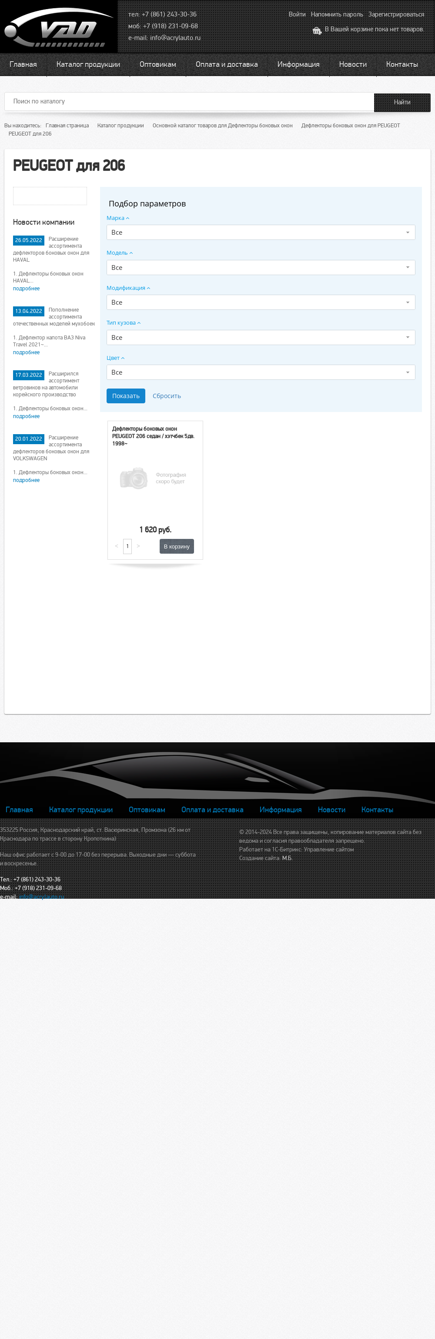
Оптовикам (158, 64)
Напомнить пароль (337, 14)
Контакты (402, 64)
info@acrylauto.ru (175, 37)
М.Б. (287, 858)
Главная (23, 64)
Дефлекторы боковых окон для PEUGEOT (350, 125)
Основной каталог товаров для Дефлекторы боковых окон (223, 125)
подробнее (26, 288)
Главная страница (67, 125)
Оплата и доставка (227, 64)
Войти (297, 14)
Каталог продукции (88, 64)
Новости (353, 64)
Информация (299, 64)
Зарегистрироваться (396, 14)
